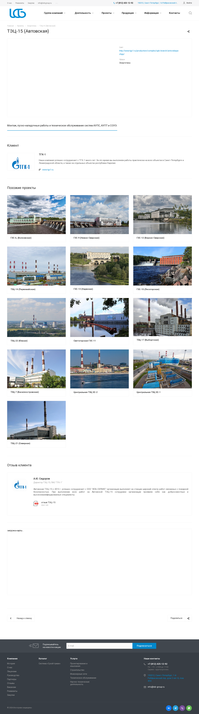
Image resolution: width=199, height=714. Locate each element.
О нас (9, 667)
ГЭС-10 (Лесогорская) (148, 289)
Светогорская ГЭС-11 (85, 340)
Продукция (129, 13)
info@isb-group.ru (156, 687)
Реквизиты (12, 691)
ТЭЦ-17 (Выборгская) (148, 340)
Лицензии (11, 671)
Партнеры (11, 679)
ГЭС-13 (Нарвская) (83, 289)
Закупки (11, 695)
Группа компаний (54, 13)
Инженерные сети (78, 674)
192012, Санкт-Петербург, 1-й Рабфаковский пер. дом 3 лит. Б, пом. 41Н (168, 3)
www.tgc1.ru (47, 170)
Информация (152, 13)
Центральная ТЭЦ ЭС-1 (149, 392)
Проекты (108, 13)
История (11, 663)
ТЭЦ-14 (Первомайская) (23, 289)
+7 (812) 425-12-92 (157, 664)
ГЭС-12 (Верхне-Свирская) (150, 238)
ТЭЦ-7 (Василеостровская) (25, 392)
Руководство (13, 675)
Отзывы (10, 683)
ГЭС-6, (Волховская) (21, 238)
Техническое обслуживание (83, 678)
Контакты (174, 13)
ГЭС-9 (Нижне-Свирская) (87, 238)
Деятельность (84, 13)
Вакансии (11, 687)
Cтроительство (77, 670)
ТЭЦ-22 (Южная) (19, 340)
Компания (12, 658)
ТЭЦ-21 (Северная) (20, 443)
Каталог (43, 658)
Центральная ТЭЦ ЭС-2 (86, 392)
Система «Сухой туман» (50, 663)
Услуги (73, 658)
